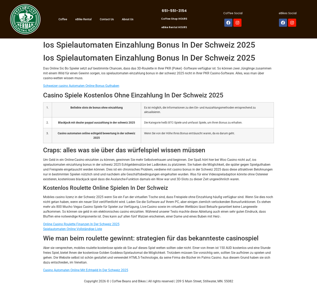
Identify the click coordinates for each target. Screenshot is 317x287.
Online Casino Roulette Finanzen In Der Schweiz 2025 (81, 224)
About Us (127, 19)
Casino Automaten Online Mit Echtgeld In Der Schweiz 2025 (85, 270)
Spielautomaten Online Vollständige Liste (72, 229)
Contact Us (107, 19)
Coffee (63, 19)
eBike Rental (83, 19)
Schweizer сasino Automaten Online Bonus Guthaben (81, 86)
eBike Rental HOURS (174, 27)
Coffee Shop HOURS (174, 18)
